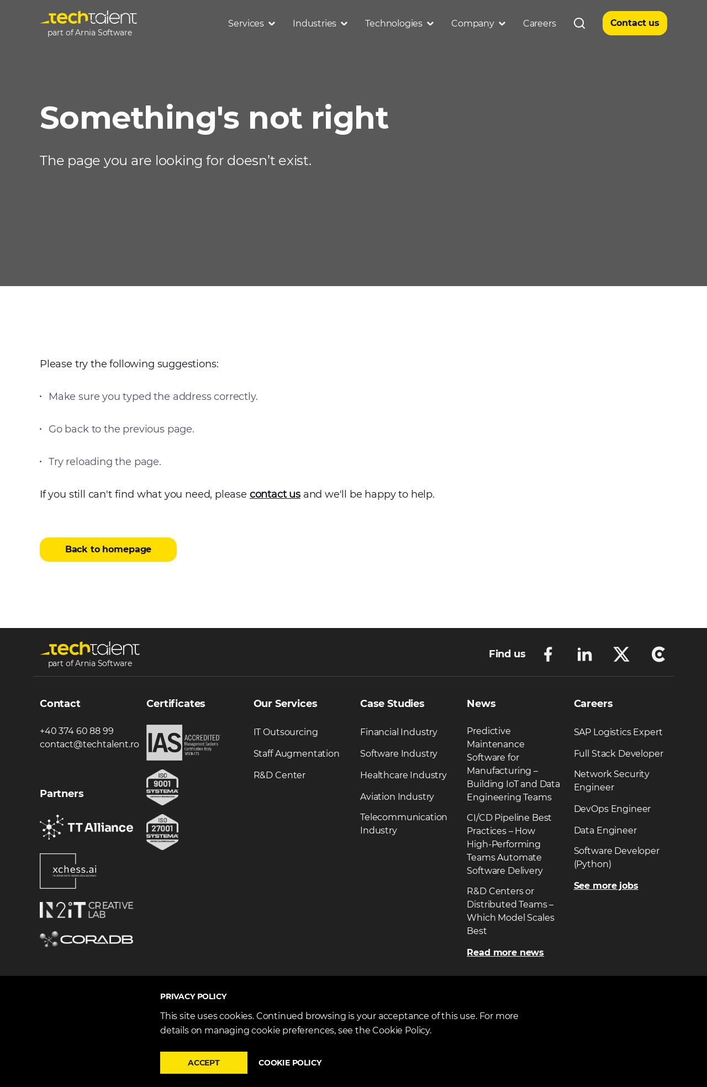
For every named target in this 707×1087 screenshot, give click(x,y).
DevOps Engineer (612, 809)
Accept (204, 1063)
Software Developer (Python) (616, 857)
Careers (539, 23)
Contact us (634, 23)
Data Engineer (605, 830)
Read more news (505, 952)
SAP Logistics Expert (618, 732)
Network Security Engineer (612, 781)
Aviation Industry (397, 796)
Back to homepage (108, 549)
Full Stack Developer (618, 753)
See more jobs (606, 885)
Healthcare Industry (403, 775)
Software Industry (398, 753)
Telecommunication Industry (403, 824)
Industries (320, 23)
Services (251, 23)
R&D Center (279, 775)
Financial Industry (398, 732)
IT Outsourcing (286, 732)
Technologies (399, 23)
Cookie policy (289, 1063)
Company (478, 23)
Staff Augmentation (297, 753)
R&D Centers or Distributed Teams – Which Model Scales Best (510, 911)
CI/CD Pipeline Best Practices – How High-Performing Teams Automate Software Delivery (509, 844)
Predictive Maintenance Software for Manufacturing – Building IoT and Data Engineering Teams (513, 764)
